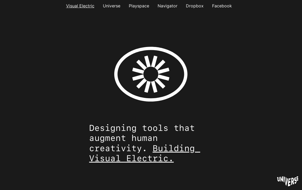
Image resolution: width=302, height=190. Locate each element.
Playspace (139, 5)
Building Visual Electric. (144, 153)
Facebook (222, 5)
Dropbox (195, 5)
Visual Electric (80, 5)
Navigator (167, 5)
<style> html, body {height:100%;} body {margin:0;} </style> (151, 78)
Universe (111, 5)
